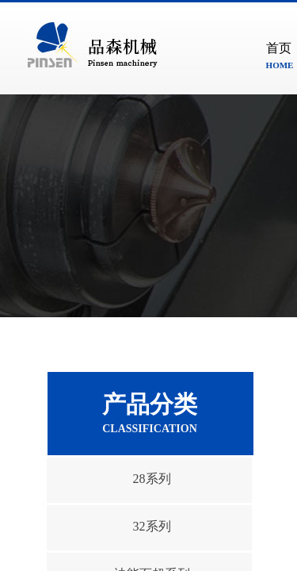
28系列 (152, 478)
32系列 (152, 526)
